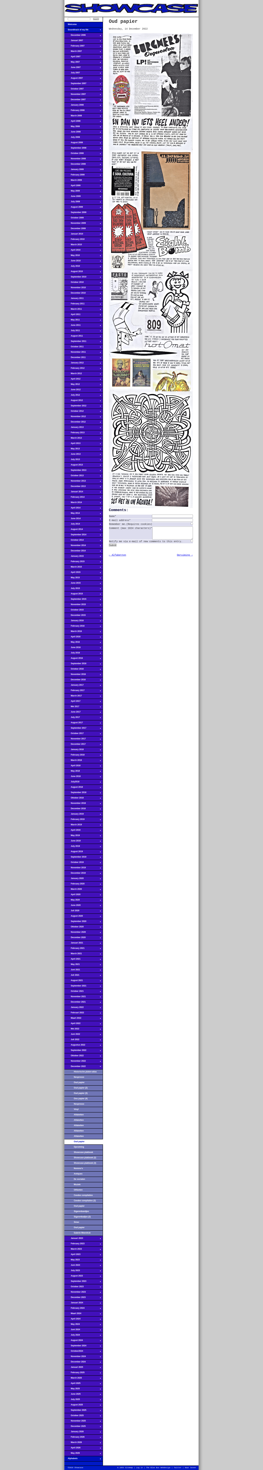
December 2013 (82, 487)
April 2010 (82, 251)
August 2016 (82, 659)
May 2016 (82, 643)
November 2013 (82, 482)
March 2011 (82, 310)
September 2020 (82, 922)
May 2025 (82, 1389)
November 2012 (82, 417)
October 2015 (82, 611)
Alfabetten (79, 1114)
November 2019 (82, 868)
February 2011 (82, 304)
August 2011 (82, 337)
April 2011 (82, 315)
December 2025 (82, 1427)
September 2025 (82, 1411)
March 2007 (82, 52)
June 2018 (82, 777)
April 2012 (82, 380)
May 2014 (82, 514)
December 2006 (82, 36)
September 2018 (82, 793)
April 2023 (82, 1255)
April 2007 (82, 57)
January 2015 (82, 557)
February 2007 (82, 47)
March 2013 (82, 439)
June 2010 (82, 261)
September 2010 (82, 278)
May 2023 (82, 1261)
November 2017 (82, 740)
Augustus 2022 (82, 1046)
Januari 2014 (82, 492)
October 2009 (82, 219)
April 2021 (82, 960)
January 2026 (82, 1432)
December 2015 (82, 616)
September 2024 (82, 1346)
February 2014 (82, 498)
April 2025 (82, 1384)
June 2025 (82, 1395)
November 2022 (82, 1062)
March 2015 (82, 568)
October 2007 (82, 90)
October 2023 (82, 1287)
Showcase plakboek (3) (85, 1163)
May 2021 (82, 965)
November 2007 (82, 95)
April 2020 (82, 895)
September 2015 (82, 600)
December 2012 (82, 423)
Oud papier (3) (81, 1093)
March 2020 (82, 890)
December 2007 (82, 100)
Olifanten (78, 1190)
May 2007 (82, 63)
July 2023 (82, 1271)
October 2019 (82, 863)
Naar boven (190, 1468)
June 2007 (82, 68)
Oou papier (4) (81, 1098)
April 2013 (82, 444)
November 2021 (82, 997)
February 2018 (82, 756)
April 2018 (82, 766)
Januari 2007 (82, 41)
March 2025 (82, 1379)
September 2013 (82, 471)
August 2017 (82, 723)
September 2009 (82, 213)
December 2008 (82, 165)
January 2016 (82, 621)
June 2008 (82, 133)
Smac (76, 1222)
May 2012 (82, 385)
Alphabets (82, 1459)
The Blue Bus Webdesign (158, 1468)
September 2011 (82, 342)
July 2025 (82, 1400)
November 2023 (82, 1293)
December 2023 (82, 1298)
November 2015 (82, 605)
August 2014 (82, 530)
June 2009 (82, 197)
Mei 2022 (82, 1030)
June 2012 (82, 390)
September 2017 (82, 729)
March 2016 (82, 632)
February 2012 (82, 369)
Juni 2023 (82, 1266)
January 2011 (82, 299)
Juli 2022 (82, 1040)
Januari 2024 (82, 1303)
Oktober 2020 (82, 928)
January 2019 (82, 815)
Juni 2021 (82, 970)
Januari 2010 (82, 235)
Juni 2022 (82, 1035)
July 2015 (82, 589)
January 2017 (82, 686)
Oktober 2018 (82, 799)
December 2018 (82, 809)
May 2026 (82, 1454)
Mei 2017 (82, 707)
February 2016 (82, 627)
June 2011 (82, 326)
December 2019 (82, 874)
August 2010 (82, 272)
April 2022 (82, 1024)
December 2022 (82, 1067)
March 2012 (82, 374)
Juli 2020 (82, 911)
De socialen (79, 1179)
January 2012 (82, 364)
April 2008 (82, 122)
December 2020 (82, 938)
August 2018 (82, 788)
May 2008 (82, 127)
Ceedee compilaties (83, 1195)
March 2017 (82, 697)
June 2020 (82, 906)
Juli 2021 (82, 976)
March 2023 (82, 1250)
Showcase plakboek (83, 1152)
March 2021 (82, 954)
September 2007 (82, 84)
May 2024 (82, 1325)
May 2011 (82, 321)
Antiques (78, 1174)
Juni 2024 (82, 1330)
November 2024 (82, 1357)
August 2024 (82, 1341)
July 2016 (82, 654)
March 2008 (82, 116)
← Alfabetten (117, 557)
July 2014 (82, 525)
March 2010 (82, 245)
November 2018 (82, 804)
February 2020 (82, 885)
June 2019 (82, 842)
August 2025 (82, 1406)
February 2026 (82, 1438)
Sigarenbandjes (81, 1211)
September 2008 (82, 149)
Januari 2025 (82, 1368)
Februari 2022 (82, 1013)
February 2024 (82, 1309)
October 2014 (82, 541)
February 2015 (82, 562)
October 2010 (82, 283)
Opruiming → (185, 557)
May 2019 (82, 836)
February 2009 (82, 176)
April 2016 (82, 637)
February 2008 (82, 111)
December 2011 (82, 358)
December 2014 (82, 552)
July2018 (82, 782)
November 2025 (82, 1422)
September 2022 (82, 1051)
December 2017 (82, 745)
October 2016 (82, 670)
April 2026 (82, 1449)
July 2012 (82, 396)
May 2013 (82, 449)
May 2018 (82, 772)
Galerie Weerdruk (82, 1233)
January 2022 (82, 1008)
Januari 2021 (82, 944)
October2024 (82, 1352)
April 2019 (82, 831)
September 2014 (82, 535)
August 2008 (82, 143)
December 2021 (82, 1003)
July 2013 (82, 460)
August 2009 (82, 208)
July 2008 (82, 138)
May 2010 (82, 256)
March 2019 (82, 825)
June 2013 (82, 455)
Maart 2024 (82, 1314)
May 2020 (82, 901)
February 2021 (82, 949)
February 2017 (82, 691)
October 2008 (82, 154)
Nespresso (79, 1077)
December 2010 (82, 294)
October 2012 (82, 412)
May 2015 (82, 578)
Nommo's (78, 1168)
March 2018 (82, 761)
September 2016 (82, 664)
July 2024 (82, 1336)
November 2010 (82, 288)
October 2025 (82, 1416)
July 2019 (82, 847)
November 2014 (82, 546)
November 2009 (82, 224)
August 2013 (82, 466)
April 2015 (82, 573)
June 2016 (82, 648)
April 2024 (82, 1320)
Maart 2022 (82, 1019)
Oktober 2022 (82, 1056)
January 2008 (82, 106)
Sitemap (129, 1468)
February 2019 (82, 820)
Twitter (177, 1468)
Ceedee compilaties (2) (85, 1200)
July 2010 (82, 267)
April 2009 (82, 186)
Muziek (77, 1184)
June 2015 (82, 584)
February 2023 (82, 1244)
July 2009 (82, 202)
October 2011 (82, 347)
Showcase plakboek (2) (85, 1157)
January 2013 (82, 428)
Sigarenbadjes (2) (82, 1217)
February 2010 (82, 240)
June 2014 (82, 519)
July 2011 (82, 331)
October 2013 (82, 476)
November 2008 (82, 159)
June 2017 (82, 713)
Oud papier (79, 1082)
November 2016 (82, 675)
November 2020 (82, 933)
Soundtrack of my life (82, 31)
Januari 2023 (82, 1239)
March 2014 (82, 503)
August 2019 (82, 852)
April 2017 (82, 702)
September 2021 (82, 987)
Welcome (82, 25)
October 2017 (82, 734)
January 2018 (82, 750)
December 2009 (82, 229)
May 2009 (82, 192)
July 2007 (82, 74)
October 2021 (82, 992)
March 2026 (82, 1443)
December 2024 (82, 1363)
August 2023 (82, 1277)
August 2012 (82, 401)
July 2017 (82, 718)
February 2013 (82, 433)
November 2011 (82, 353)
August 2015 (82, 594)
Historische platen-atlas (85, 1072)
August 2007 (82, 79)
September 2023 (82, 1282)
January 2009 (82, 170)
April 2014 (82, 509)
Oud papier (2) (81, 1088)
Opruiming (79, 1147)
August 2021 (82, 981)
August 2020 (82, 917)
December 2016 (82, 680)
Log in (139, 1468)
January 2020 (82, 879)
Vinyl (76, 1109)
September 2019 (82, 858)
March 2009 (82, 181)
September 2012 (82, 407)
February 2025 (82, 1373)
